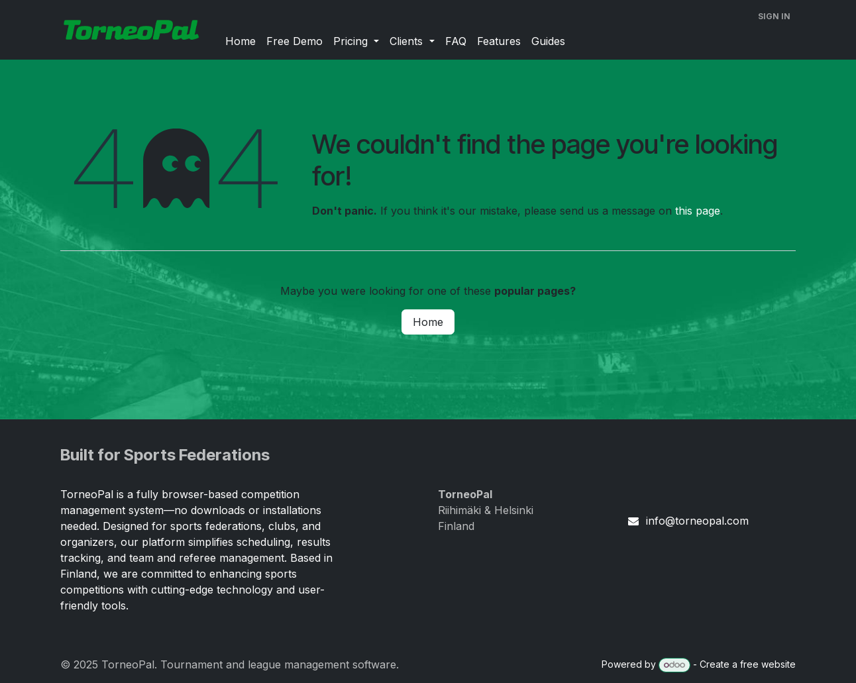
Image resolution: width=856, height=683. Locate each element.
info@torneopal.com (697, 520)
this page (697, 210)
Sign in (774, 16)
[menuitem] (240, 41)
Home (428, 322)
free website (768, 664)
